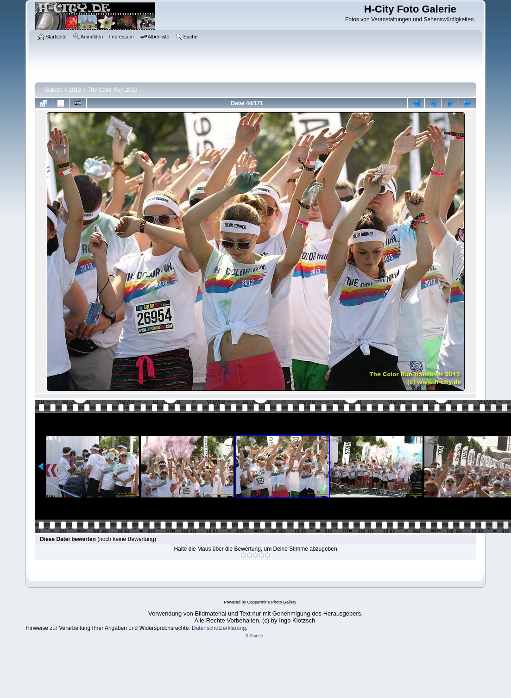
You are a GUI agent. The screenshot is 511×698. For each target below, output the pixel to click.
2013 (75, 90)
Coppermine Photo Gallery (271, 602)
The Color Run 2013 (113, 90)
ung (241, 628)
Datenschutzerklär (214, 628)
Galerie (53, 90)
